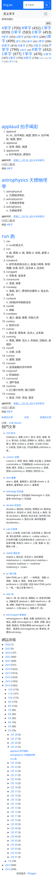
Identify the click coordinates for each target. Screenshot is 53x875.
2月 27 (14, 738)
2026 (8, 644)
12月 (10, 689)
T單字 (28, 53)
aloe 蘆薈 (11, 477)
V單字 (12, 58)
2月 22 (14, 771)
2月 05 (14, 840)
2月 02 (14, 852)
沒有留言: (40, 160)
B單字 (26, 27)
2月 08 (14, 828)
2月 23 (14, 766)
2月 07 (14, 832)
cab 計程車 (11, 529)
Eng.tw (7, 5)
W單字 (27, 58)
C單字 (46, 27)
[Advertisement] (26, 93)
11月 (10, 693)
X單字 (41, 58)
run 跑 (8, 236)
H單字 (35, 37)
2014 (8, 685)
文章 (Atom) (15, 422)
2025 (8, 648)
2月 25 (14, 746)
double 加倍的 (13, 505)
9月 (10, 701)
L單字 (40, 41)
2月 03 (14, 848)
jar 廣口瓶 (11, 573)
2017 (8, 673)
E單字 (37, 32)
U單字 (47, 54)
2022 (8, 656)
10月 (10, 697)
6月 (10, 714)
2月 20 (14, 779)
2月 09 (14, 824)
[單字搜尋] (33, 5)
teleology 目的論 (14, 491)
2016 (8, 677)
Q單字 (23, 50)
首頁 (26, 417)
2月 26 (14, 742)
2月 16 (14, 795)
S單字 (7, 53)
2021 (8, 660)
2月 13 (14, 807)
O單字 (37, 45)
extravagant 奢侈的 (16, 614)
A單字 (6, 27)
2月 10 (14, 820)
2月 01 (14, 856)
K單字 (29, 41)
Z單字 (10, 61)
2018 (8, 669)
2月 (10, 730)
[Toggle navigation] (46, 14)
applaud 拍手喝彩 (20, 126)
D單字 (16, 32)
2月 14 (14, 803)
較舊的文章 (45, 417)
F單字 (5, 37)
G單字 (20, 37)
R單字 (37, 49)
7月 (10, 710)
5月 (10, 718)
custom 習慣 (12, 457)
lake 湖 (9, 594)
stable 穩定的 (13, 553)
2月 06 (14, 836)
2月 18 (14, 787)
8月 (10, 705)
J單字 (18, 41)
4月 (10, 722)
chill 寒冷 (11, 433)
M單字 (6, 45)
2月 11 (14, 816)
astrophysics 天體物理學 (22, 754)
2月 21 (14, 775)
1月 (10, 861)
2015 (8, 681)
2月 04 (14, 844)
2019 (8, 665)
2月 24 (14, 762)
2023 (8, 652)
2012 (8, 869)
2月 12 (14, 811)
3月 (10, 726)
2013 (8, 865)
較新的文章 (7, 417)
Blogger (32, 873)
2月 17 (14, 791)
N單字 (22, 45)
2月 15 (14, 799)
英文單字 (9, 14)
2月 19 (14, 783)
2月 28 (14, 734)
